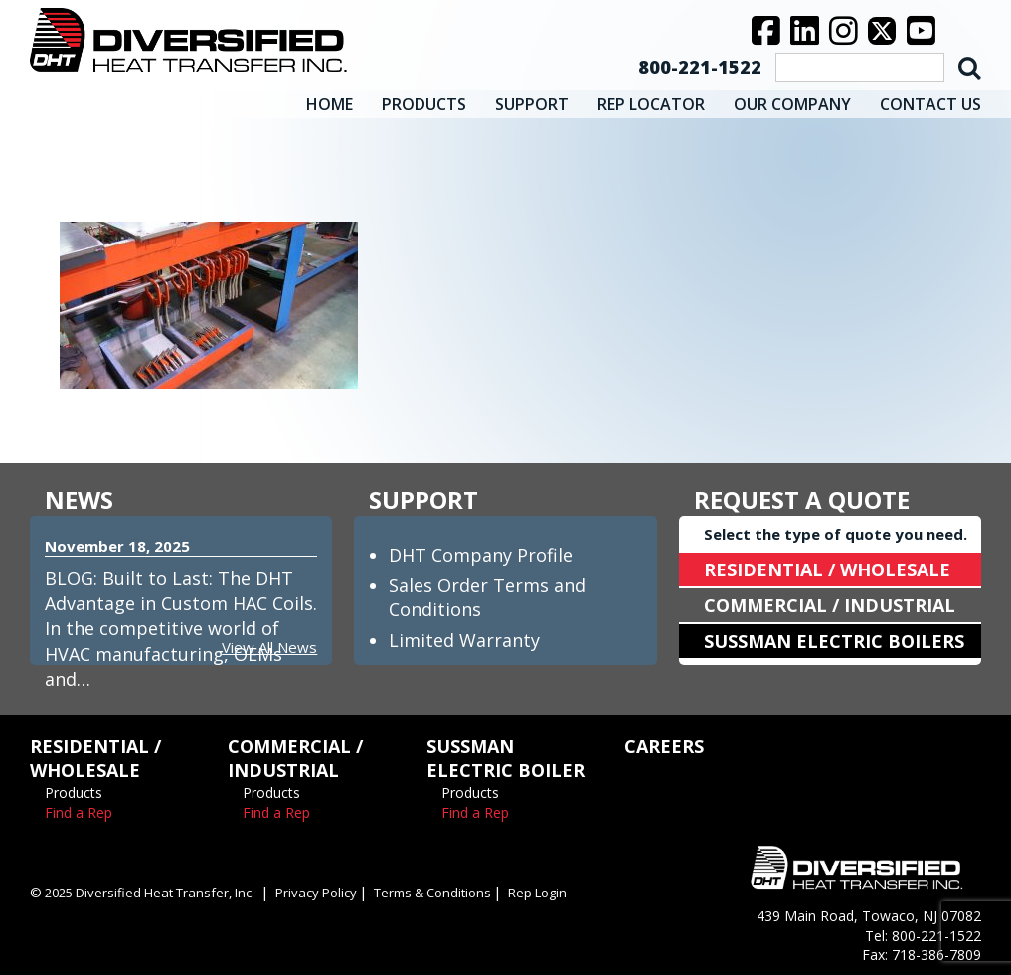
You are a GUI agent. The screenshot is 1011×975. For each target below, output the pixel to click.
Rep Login (537, 892)
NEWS (79, 499)
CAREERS (664, 746)
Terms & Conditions (432, 892)
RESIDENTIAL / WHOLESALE (827, 569)
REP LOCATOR (651, 104)
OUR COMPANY (792, 104)
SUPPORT (532, 104)
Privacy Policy (316, 892)
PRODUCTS (424, 104)
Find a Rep (78, 812)
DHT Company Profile (481, 555)
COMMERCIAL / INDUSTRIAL (829, 605)
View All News (269, 647)
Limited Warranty (464, 640)
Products (73, 792)
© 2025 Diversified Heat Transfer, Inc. (142, 892)
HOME (329, 104)
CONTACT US (930, 104)
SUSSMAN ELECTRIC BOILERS (834, 641)
